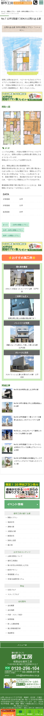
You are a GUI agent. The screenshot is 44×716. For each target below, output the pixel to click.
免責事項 (11, 633)
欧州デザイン (12, 570)
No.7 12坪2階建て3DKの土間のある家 (21, 18)
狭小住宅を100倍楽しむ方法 (18, 565)
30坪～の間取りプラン (11, 236)
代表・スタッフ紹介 (15, 615)
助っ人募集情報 (13, 624)
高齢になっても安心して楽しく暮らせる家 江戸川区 (22, 346)
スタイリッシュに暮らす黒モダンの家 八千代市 (22, 376)
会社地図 (11, 610)
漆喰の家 (11, 527)
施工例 (10, 545)
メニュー (22, 645)
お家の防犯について (15, 556)
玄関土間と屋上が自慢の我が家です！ (22, 318)
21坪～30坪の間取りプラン (13, 230)
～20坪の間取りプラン (19, 225)
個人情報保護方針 (14, 628)
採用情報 (11, 619)
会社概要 (11, 605)
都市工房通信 (12, 561)
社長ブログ (12, 590)
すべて (5, 225)
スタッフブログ (13, 594)
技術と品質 (12, 540)
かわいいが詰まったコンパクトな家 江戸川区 (22, 290)
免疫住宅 (11, 522)
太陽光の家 (12, 531)
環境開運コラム (13, 574)
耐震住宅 (11, 536)
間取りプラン (12, 517)
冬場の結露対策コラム (16, 579)
